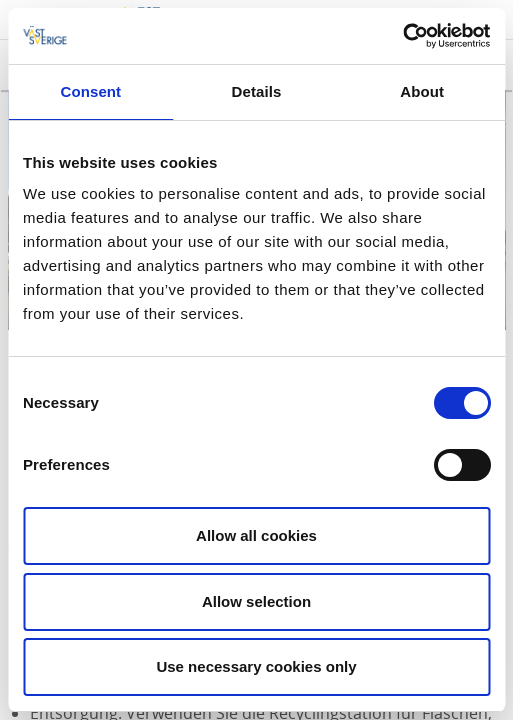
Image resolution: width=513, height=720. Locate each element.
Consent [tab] (90, 91)
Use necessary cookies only (256, 666)
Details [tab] (257, 91)
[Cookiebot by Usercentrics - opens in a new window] (402, 36)
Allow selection (256, 601)
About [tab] (422, 91)
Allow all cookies (256, 535)
